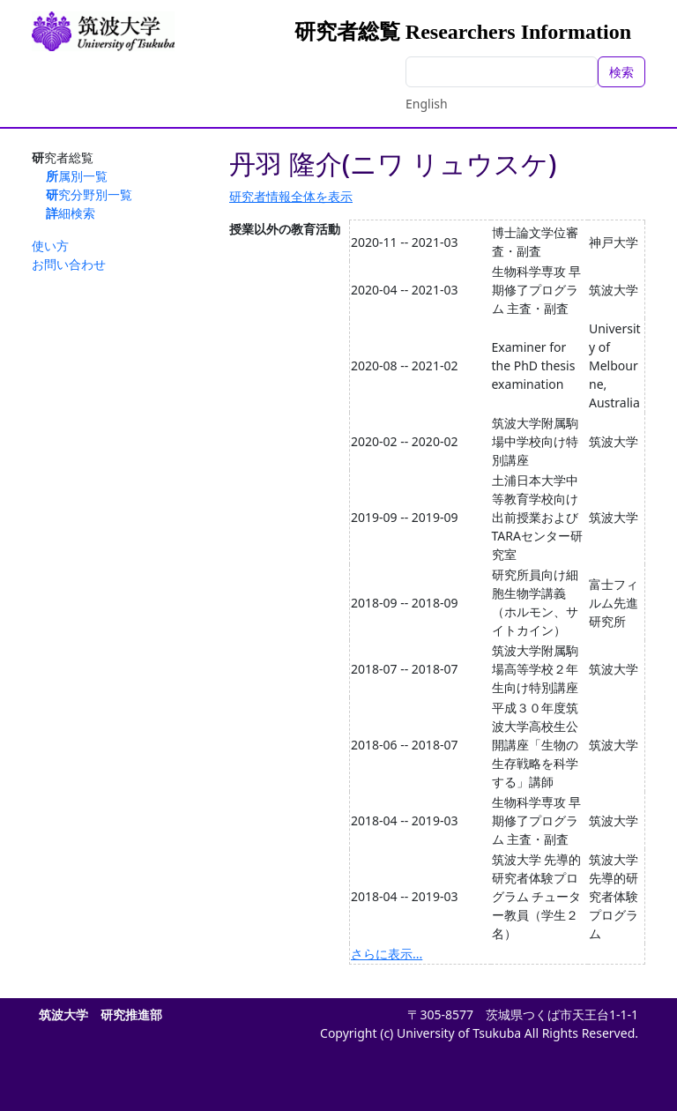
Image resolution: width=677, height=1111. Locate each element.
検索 (621, 71)
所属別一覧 (77, 176)
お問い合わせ (69, 264)
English (426, 103)
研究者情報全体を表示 (291, 196)
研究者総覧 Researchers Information (462, 31)
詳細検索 (70, 213)
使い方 (50, 245)
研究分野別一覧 (89, 194)
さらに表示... (386, 953)
